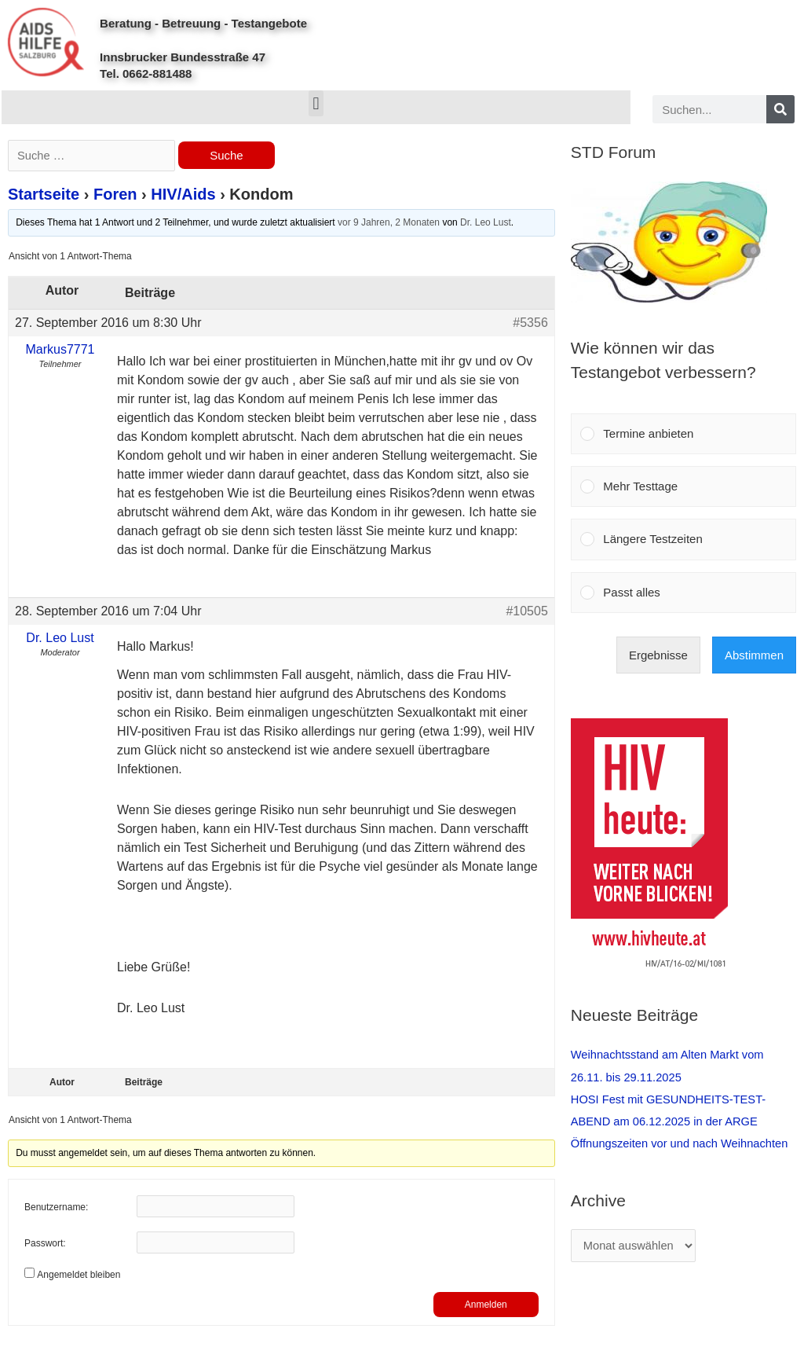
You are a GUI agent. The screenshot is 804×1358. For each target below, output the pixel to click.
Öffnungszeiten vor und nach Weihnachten (682, 1142)
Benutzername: (56, 1208)
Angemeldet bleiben (78, 1275)
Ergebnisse (658, 655)
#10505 (526, 611)
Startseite (43, 195)
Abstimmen (754, 655)
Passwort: (45, 1244)
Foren (115, 195)
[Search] (780, 109)
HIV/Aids (183, 195)
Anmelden (486, 1305)
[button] (316, 103)
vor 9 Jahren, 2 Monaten (389, 223)
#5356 (530, 323)
